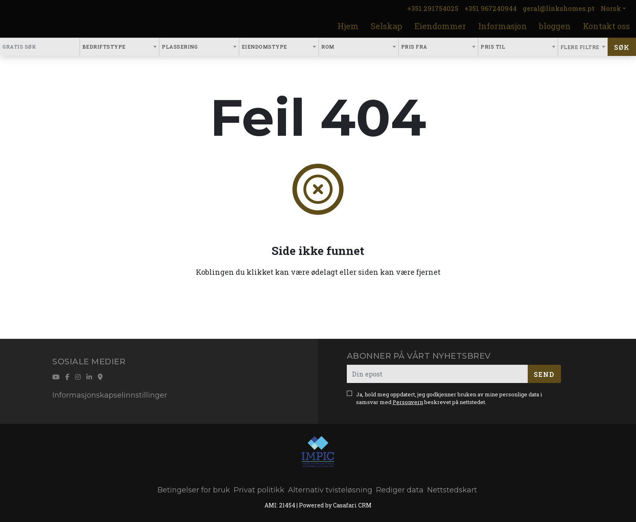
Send (544, 374)
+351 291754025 (432, 8)
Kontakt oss (606, 26)
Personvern (408, 402)
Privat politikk (259, 490)
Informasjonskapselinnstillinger (109, 395)
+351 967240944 (490, 8)
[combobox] (119, 47)
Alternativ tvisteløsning (330, 490)
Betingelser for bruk (193, 490)
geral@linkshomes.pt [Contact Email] (559, 8)
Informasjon (502, 26)
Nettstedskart (452, 490)
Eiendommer (440, 26)
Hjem (348, 26)
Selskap (386, 26)
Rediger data (399, 490)
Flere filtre (581, 47)
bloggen (555, 26)
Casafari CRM (352, 505)
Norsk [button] (611, 8)
